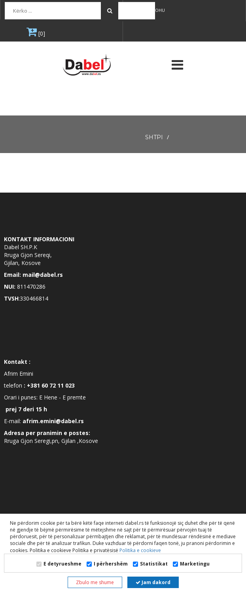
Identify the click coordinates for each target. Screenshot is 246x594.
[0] (41, 33)
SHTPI (154, 137)
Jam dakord (153, 582)
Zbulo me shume (95, 582)
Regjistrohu (147, 10)
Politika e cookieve (139, 550)
